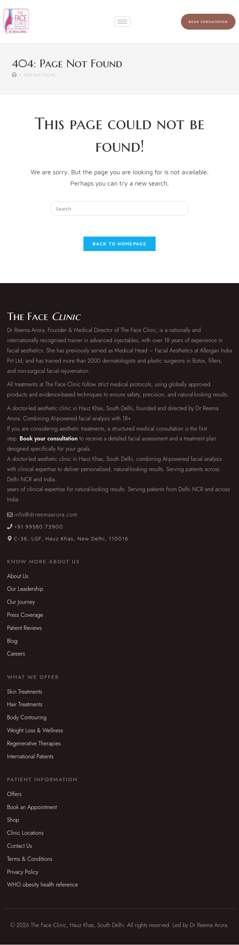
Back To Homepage (119, 244)
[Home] (14, 74)
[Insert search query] (119, 208)
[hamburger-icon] (122, 22)
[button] (43, 562)
